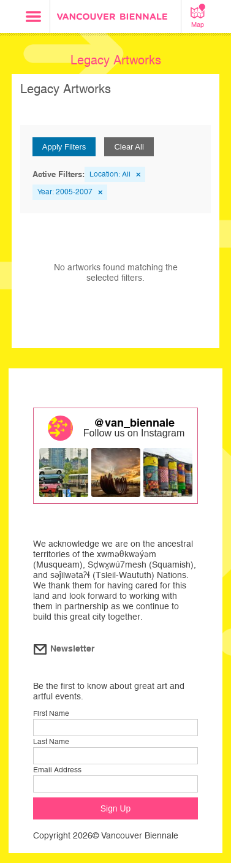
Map (198, 16)
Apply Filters (64, 146)
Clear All (128, 146)
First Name (51, 713)
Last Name (51, 741)
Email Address (57, 770)
